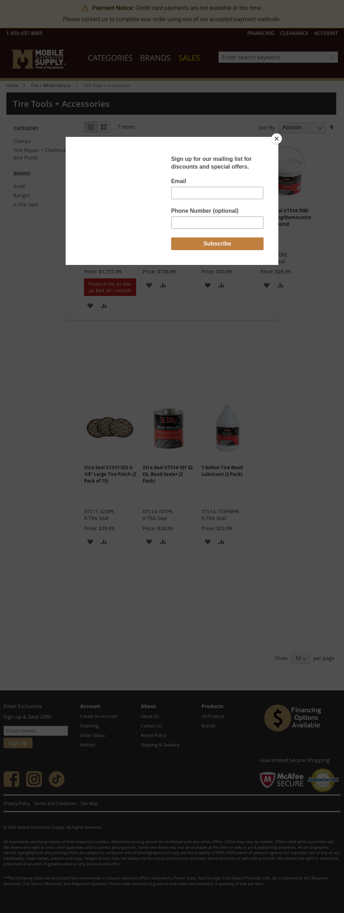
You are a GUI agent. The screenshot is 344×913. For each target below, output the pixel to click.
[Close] (276, 138)
